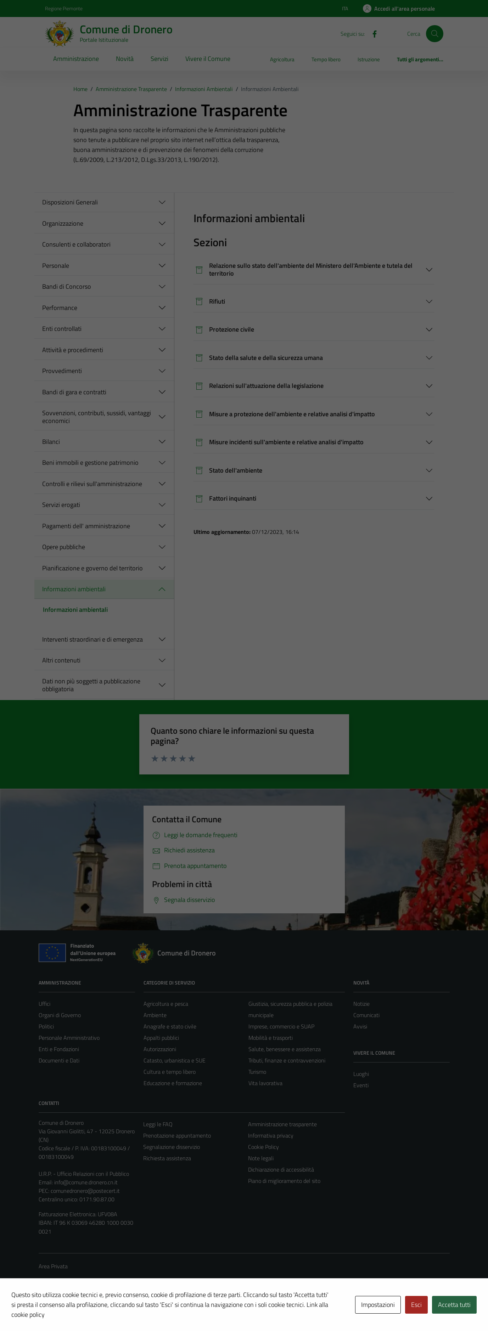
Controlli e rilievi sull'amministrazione (92, 484)
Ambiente (155, 1015)
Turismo (257, 1071)
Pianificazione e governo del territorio (92, 568)
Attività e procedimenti (72, 350)
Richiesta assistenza (167, 1158)
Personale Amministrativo (69, 1037)
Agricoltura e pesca (166, 1003)
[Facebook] (372, 33)
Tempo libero (326, 59)
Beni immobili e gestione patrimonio (90, 462)
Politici (46, 1026)
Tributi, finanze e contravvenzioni (286, 1060)
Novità (125, 58)
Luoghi (361, 1074)
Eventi (361, 1085)
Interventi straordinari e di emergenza (92, 639)
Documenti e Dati (59, 1060)
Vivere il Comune (207, 58)
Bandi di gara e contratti (74, 392)
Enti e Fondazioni (59, 1049)
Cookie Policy (263, 1147)
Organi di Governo (60, 1015)
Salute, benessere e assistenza (284, 1049)
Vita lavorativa (265, 1083)
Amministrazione (76, 58)
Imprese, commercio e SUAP (281, 1026)
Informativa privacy (270, 1135)
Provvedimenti (62, 371)
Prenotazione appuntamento (177, 1135)
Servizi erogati (61, 504)
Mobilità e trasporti (270, 1037)
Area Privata (53, 1266)
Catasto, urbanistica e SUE (175, 1060)
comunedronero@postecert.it (85, 1190)
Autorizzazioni (160, 1049)
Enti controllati (62, 328)
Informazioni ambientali (74, 589)
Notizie (361, 1003)
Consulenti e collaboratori (76, 244)
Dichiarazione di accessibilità (281, 1169)
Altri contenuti (61, 660)
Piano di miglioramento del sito (284, 1181)
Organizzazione (62, 223)
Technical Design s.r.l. (86, 1310)
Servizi (159, 58)
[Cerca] (434, 33)
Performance (59, 307)
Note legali (261, 1158)
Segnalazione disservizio (171, 1147)
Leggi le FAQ (158, 1124)
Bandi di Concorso (66, 286)
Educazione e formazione (173, 1083)
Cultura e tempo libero (170, 1071)
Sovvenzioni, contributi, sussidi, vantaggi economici (96, 416)
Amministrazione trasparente (282, 1124)
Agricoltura (282, 59)
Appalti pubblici (161, 1037)
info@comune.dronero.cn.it (86, 1182)
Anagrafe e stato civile (170, 1026)
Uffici (44, 1003)
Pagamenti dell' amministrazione (86, 526)
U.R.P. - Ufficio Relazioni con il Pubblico (84, 1173)
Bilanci (51, 441)
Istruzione (369, 59)
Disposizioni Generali (70, 202)
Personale (55, 265)
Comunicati (366, 1015)
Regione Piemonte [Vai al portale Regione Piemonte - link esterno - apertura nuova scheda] (64, 8)
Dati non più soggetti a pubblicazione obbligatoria (91, 685)
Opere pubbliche (63, 547)
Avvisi (360, 1026)
